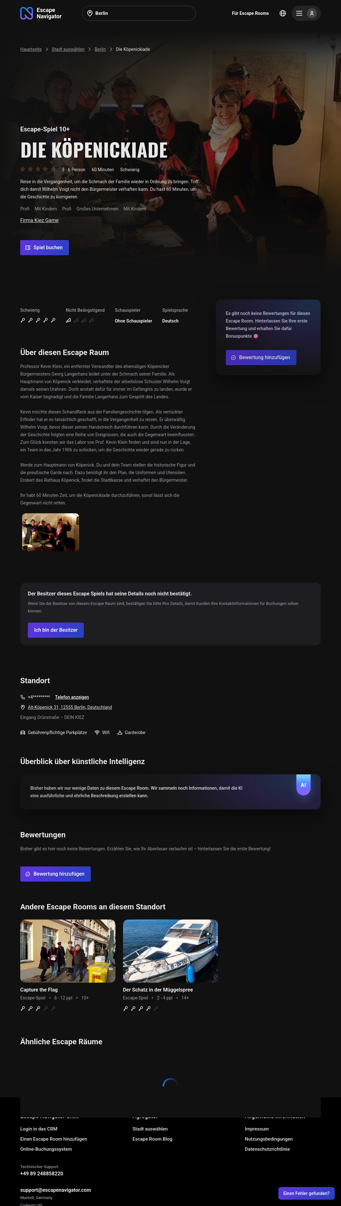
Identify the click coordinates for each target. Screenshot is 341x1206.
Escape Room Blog (152, 1139)
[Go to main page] (41, 13)
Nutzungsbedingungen (269, 1139)
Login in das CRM (38, 1129)
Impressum (257, 1129)
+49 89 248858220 (41, 1174)
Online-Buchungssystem (46, 1149)
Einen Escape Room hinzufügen (53, 1139)
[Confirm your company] (56, 630)
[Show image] (50, 532)
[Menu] (306, 13)
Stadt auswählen (150, 1129)
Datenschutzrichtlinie (267, 1149)
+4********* (39, 697)
